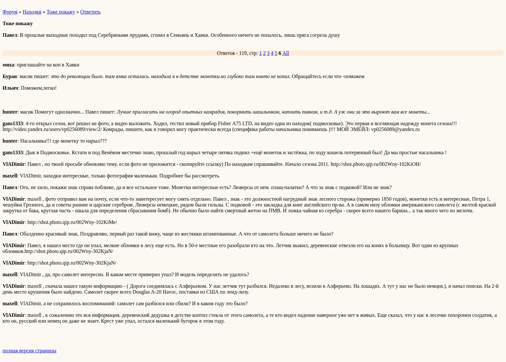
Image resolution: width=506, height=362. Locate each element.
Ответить (90, 12)
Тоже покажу (60, 12)
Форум (10, 12)
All (285, 53)
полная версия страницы (29, 350)
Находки (32, 12)
